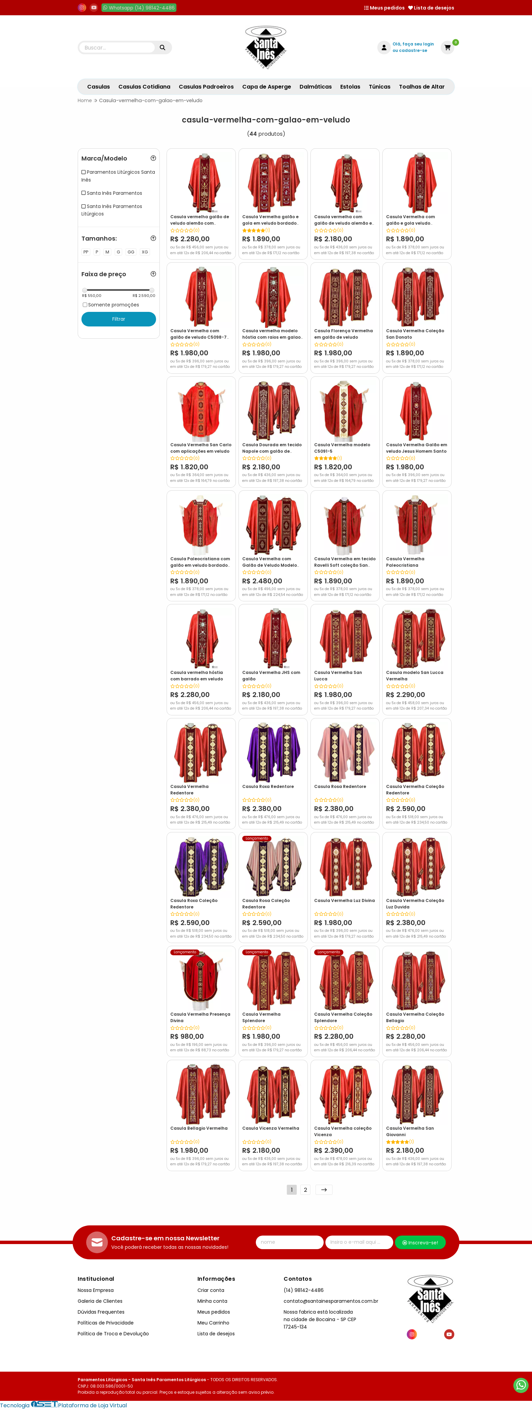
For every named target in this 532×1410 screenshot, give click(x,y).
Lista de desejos (431, 7)
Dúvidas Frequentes (101, 1312)
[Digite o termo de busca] (117, 47)
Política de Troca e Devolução (113, 1333)
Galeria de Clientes (100, 1301)
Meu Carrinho (213, 1322)
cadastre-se (413, 50)
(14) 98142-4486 (304, 1290)
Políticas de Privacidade (106, 1322)
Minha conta (212, 1301)
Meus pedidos (384, 7)
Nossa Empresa (96, 1290)
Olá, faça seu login (413, 44)
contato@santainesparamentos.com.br (331, 1301)
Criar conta (210, 1290)
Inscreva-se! (420, 1242)
